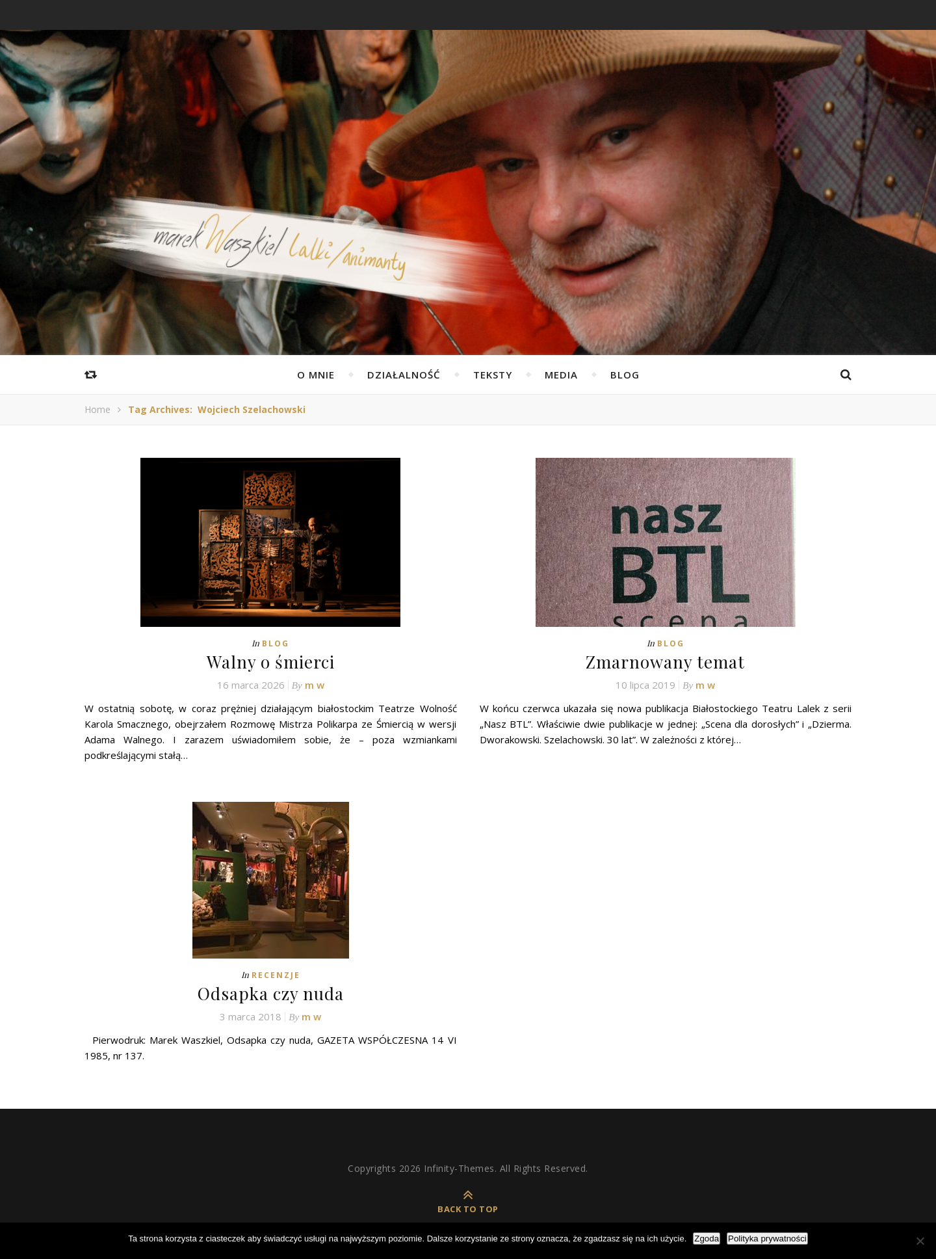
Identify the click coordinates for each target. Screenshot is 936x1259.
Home (97, 409)
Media (561, 374)
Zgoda (706, 1238)
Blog (625, 374)
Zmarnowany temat (665, 661)
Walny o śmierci (271, 661)
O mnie (316, 374)
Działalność (404, 374)
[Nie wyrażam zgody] (919, 1240)
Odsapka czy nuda (271, 993)
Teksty (492, 374)
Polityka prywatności (767, 1238)
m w (314, 684)
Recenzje (276, 975)
